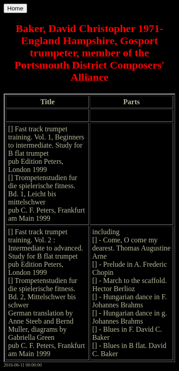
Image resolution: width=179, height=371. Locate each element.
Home (15, 8)
